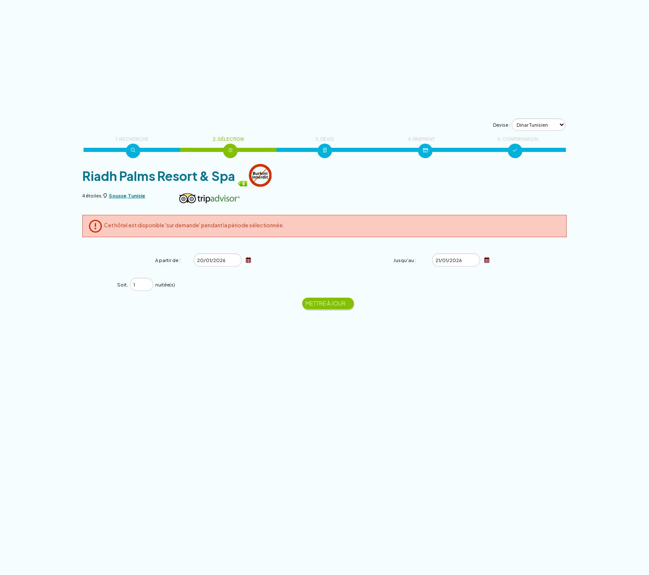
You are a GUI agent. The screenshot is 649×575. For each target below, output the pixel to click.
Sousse (118, 195)
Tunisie (136, 195)
